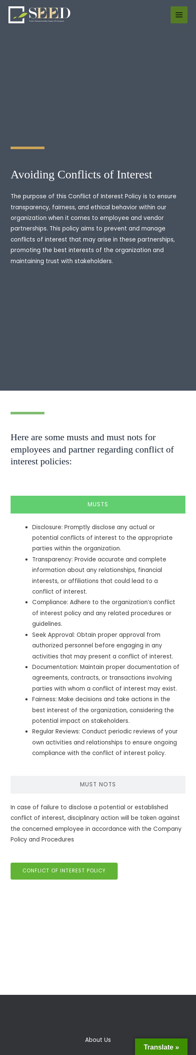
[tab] (98, 505)
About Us (98, 1040)
